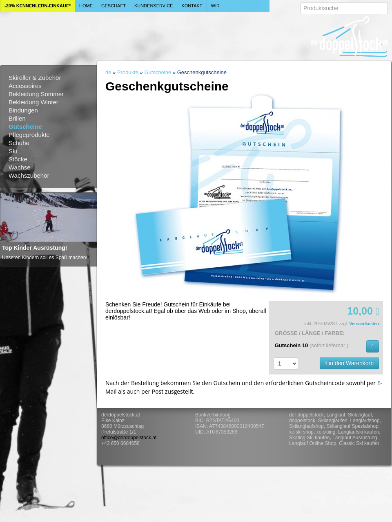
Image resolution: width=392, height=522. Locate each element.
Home (86, 5)
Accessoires (25, 85)
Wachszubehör (29, 175)
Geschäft (113, 5)
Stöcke (18, 159)
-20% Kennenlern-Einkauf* (37, 5)
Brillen (17, 118)
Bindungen (23, 110)
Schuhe (19, 142)
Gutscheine (25, 126)
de (108, 72)
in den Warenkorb (349, 363)
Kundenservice (153, 5)
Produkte (127, 72)
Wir (215, 5)
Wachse (20, 167)
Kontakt (191, 5)
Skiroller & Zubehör (35, 77)
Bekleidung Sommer (36, 93)
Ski (13, 151)
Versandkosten (364, 323)
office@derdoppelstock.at (128, 438)
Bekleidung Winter (33, 102)
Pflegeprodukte (29, 134)
